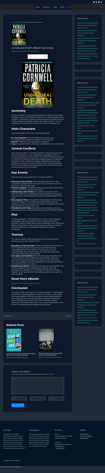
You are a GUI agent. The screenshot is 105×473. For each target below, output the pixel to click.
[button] (50, 7)
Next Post (68, 316)
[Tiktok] (101, 2)
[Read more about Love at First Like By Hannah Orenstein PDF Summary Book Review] (13, 340)
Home (37, 7)
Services (47, 7)
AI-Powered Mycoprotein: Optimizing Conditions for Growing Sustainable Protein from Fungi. (88, 25)
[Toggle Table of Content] (44, 56)
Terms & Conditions (86, 439)
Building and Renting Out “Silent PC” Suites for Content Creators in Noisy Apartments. (87, 143)
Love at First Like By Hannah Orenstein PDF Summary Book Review (19, 355)
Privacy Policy (84, 441)
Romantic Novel (15, 359)
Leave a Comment (17, 51)
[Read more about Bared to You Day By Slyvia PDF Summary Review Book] (46, 340)
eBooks (26, 51)
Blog (55, 7)
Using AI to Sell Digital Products (87, 251)
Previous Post (8, 316)
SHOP (62, 7)
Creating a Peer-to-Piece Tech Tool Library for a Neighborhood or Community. (87, 33)
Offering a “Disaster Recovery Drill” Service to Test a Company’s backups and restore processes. (87, 58)
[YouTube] (96, 2)
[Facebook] (94, 2)
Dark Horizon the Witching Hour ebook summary (26, 283)
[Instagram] (99, 2)
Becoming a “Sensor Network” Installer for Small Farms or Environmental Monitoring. (86, 40)
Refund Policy (84, 437)
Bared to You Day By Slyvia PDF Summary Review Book (52, 354)
